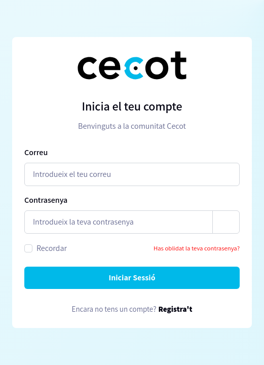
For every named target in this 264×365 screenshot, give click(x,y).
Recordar (51, 248)
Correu (36, 152)
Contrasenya (45, 200)
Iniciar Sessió (131, 277)
